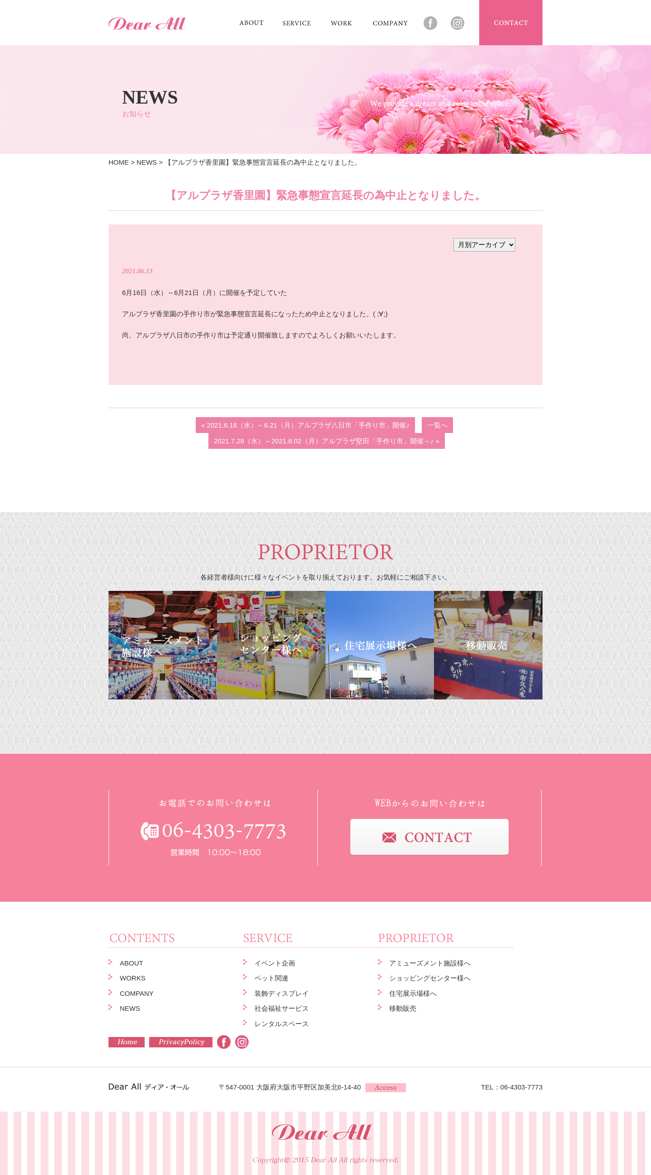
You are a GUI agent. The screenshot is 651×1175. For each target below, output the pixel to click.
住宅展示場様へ (413, 993)
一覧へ (437, 425)
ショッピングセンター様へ (430, 978)
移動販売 (402, 1008)
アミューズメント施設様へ (430, 963)
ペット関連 (271, 978)
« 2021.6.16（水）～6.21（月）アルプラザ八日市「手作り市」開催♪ (305, 425)
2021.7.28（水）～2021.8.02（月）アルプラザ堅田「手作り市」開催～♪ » (326, 441)
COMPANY (137, 993)
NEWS (147, 162)
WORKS (133, 978)
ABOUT (131, 963)
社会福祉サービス (282, 1008)
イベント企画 (275, 963)
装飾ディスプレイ (282, 993)
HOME (118, 162)
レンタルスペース (282, 1024)
